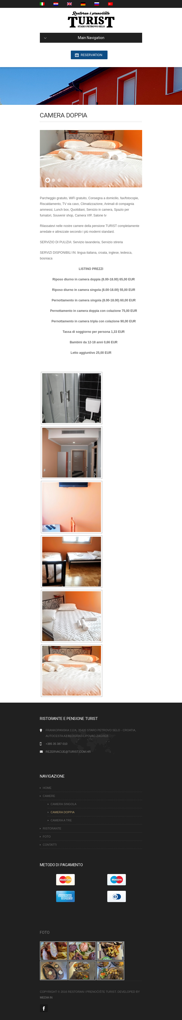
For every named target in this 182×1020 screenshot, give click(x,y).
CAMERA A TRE (61, 820)
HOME (47, 787)
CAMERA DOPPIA (62, 812)
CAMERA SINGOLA (63, 804)
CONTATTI (50, 844)
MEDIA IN (46, 997)
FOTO (47, 836)
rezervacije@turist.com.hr (68, 751)
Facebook (44, 1008)
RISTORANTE (52, 828)
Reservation (91, 55)
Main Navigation (74, 38)
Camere (49, 795)
